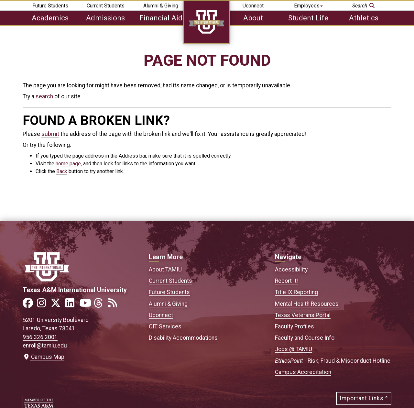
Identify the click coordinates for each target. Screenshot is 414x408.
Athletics (363, 18)
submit (50, 134)
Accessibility (291, 269)
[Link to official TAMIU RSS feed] (114, 305)
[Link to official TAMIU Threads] (100, 305)
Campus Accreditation (303, 372)
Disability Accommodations (183, 338)
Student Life (308, 18)
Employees (308, 6)
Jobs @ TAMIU (293, 349)
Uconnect (253, 6)
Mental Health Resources (307, 304)
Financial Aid (160, 18)
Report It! (286, 281)
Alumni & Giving (160, 6)
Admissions (105, 18)
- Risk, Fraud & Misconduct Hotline (332, 361)
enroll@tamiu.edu (45, 345)
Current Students (106, 6)
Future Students (50, 6)
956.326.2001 (40, 337)
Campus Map (43, 357)
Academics (50, 18)
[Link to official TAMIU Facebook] (29, 305)
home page (68, 163)
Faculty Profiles (294, 326)
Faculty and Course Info (304, 338)
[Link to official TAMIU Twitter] (57, 305)
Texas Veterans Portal (303, 315)
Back (61, 171)
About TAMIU (165, 269)
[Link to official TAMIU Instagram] (43, 305)
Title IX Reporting (296, 292)
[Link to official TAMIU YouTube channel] (86, 305)
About (253, 18)
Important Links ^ (364, 398)
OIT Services (165, 326)
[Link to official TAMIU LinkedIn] (71, 305)
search (44, 96)
